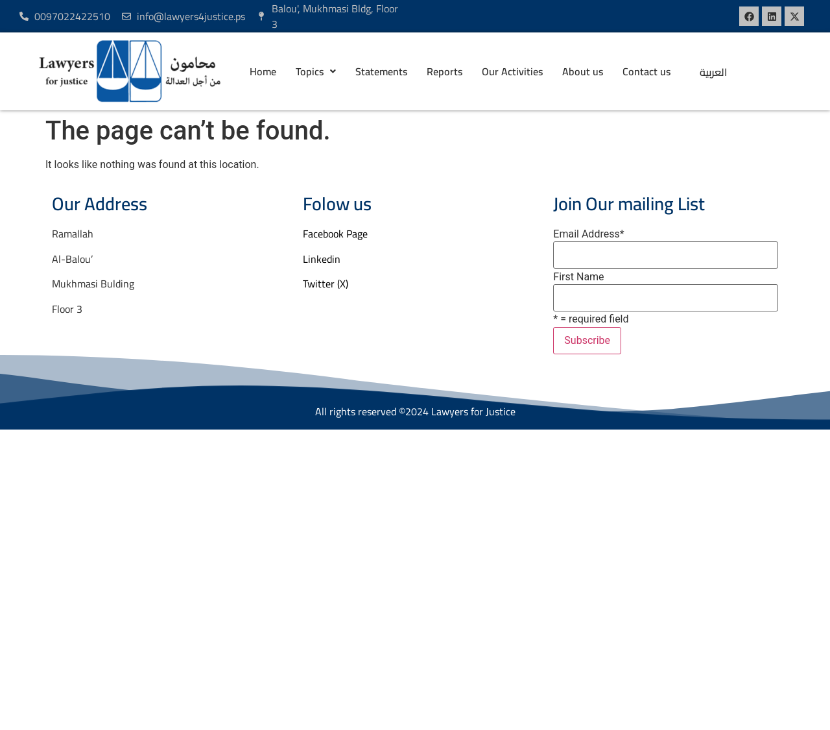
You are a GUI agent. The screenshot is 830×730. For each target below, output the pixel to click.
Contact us (646, 71)
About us (582, 71)
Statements (381, 71)
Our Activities (512, 71)
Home (263, 71)
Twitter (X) (325, 283)
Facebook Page (335, 233)
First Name (578, 277)
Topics (316, 71)
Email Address (588, 234)
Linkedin (321, 259)
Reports (444, 71)
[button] (316, 71)
